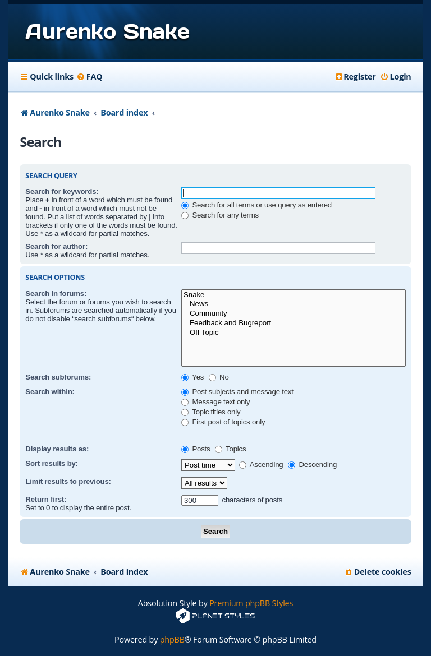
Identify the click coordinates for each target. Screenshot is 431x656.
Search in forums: (55, 293)
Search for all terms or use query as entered (256, 205)
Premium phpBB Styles (251, 603)
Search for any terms (220, 215)
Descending (312, 464)
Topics (230, 449)
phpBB (172, 639)
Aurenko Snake (107, 31)
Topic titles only (210, 412)
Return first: (45, 499)
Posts (195, 449)
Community (293, 313)
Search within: (49, 391)
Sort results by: (51, 463)
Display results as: (57, 449)
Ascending (261, 464)
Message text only (215, 402)
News (293, 304)
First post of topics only (223, 422)
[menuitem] (89, 77)
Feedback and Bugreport (293, 323)
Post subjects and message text (237, 391)
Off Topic (293, 333)
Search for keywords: (61, 191)
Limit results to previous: (68, 481)
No (219, 377)
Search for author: (56, 246)
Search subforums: (58, 377)
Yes (192, 377)
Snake (293, 295)
